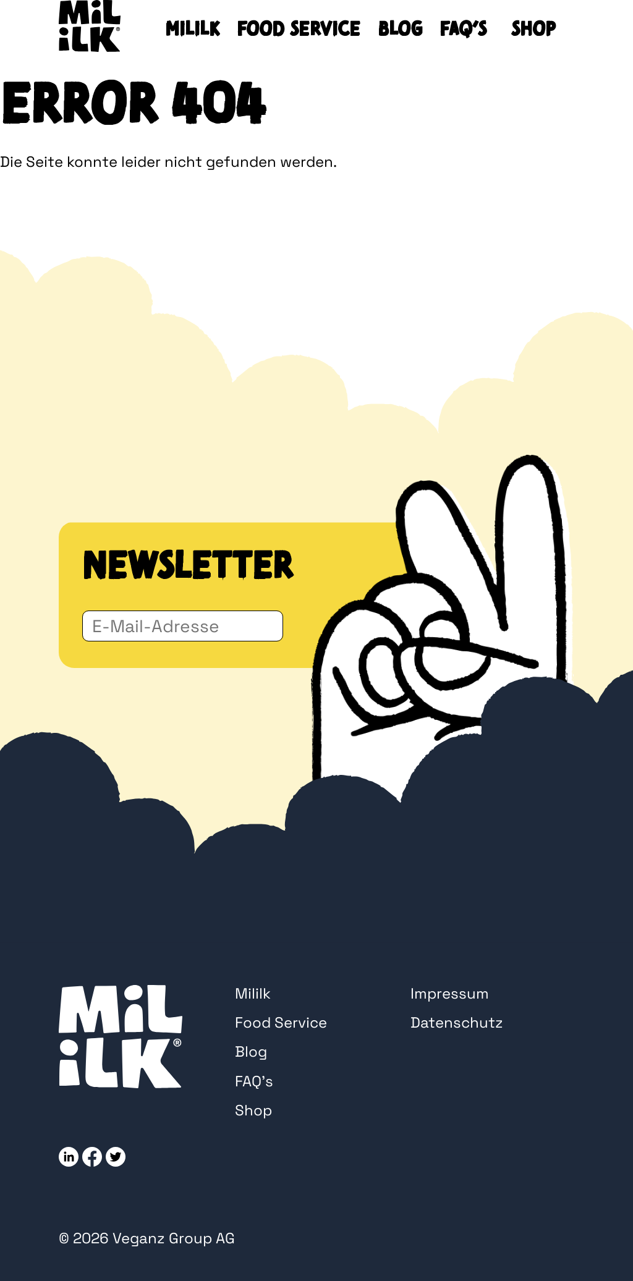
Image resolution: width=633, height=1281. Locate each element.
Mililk (192, 29)
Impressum (449, 993)
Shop (533, 29)
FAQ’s (463, 29)
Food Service (298, 29)
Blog (400, 29)
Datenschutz (456, 1022)
